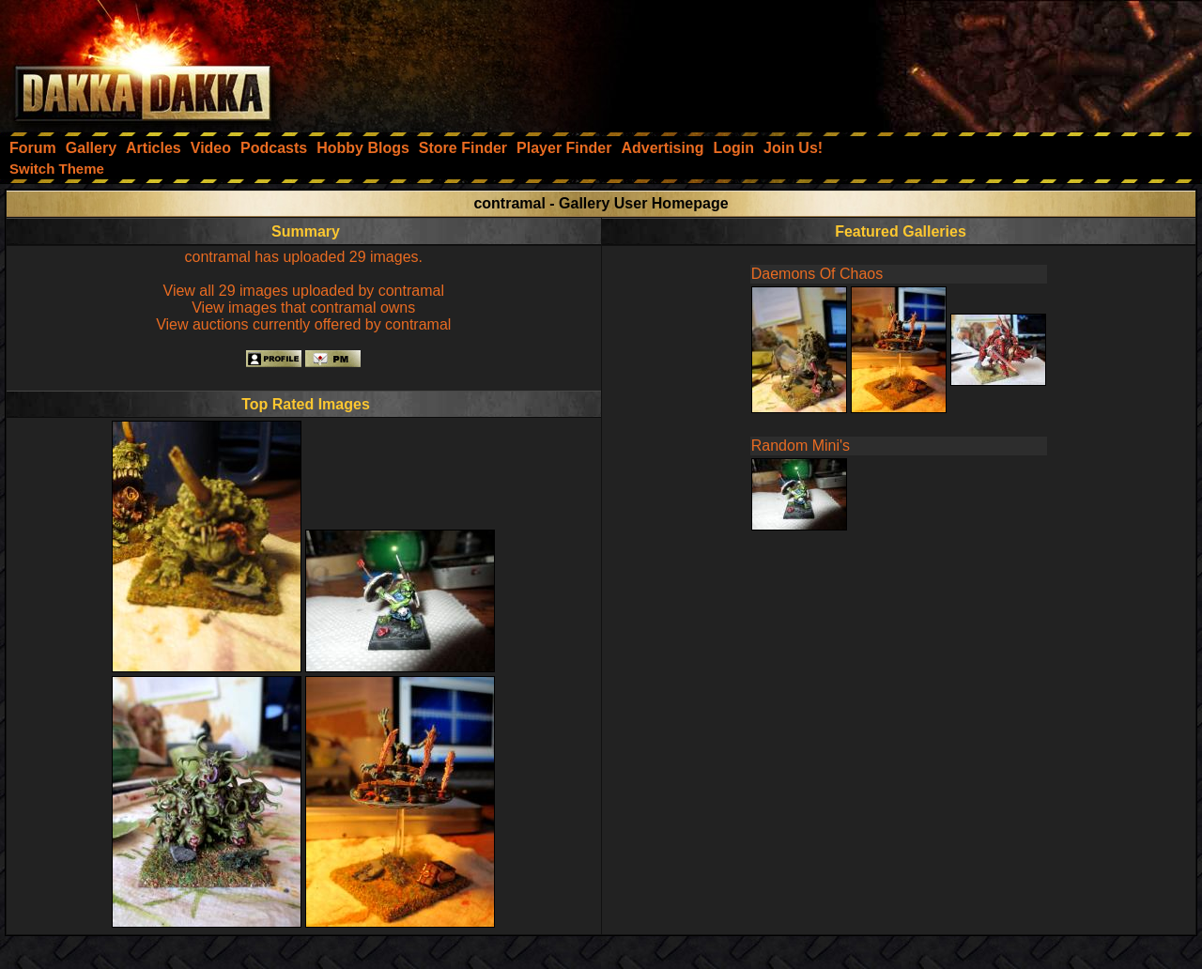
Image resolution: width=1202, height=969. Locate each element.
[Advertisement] (949, 61)
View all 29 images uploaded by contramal (303, 291)
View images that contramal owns (303, 307)
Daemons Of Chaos (817, 274)
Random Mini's (800, 446)
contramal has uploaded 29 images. (304, 257)
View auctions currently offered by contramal (303, 324)
